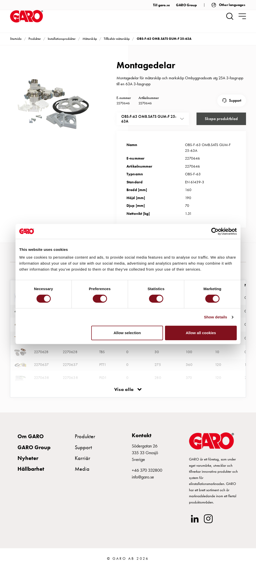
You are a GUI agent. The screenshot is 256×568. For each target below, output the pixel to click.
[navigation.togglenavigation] (242, 16)
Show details (215, 317)
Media (82, 467)
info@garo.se (143, 476)
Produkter (34, 39)
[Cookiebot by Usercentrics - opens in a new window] (215, 231)
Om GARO (31, 435)
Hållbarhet (31, 467)
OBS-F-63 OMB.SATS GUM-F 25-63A (164, 39)
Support (235, 100)
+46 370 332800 (147, 469)
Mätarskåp (89, 39)
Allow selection (127, 333)
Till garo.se (161, 5)
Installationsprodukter (62, 39)
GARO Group (186, 5)
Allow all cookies (201, 333)
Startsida (16, 39)
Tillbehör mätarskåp (117, 39)
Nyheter (28, 457)
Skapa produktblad (221, 118)
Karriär (82, 457)
